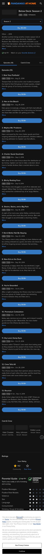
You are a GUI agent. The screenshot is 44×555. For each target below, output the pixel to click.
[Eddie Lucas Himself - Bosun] (35, 437)
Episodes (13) (8, 63)
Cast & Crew (25, 63)
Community (17, 469)
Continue (22, 551)
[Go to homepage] (21, 3)
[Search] (40, 3)
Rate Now (27, 469)
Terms (7, 519)
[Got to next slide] (42, 437)
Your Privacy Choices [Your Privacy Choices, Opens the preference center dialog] (22, 545)
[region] (22, 533)
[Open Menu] (3, 3)
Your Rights (37, 524)
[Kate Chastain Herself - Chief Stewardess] (8, 437)
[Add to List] (41, 15)
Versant (19, 517)
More (4, 49)
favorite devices (28, 53)
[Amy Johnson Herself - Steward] (21, 437)
